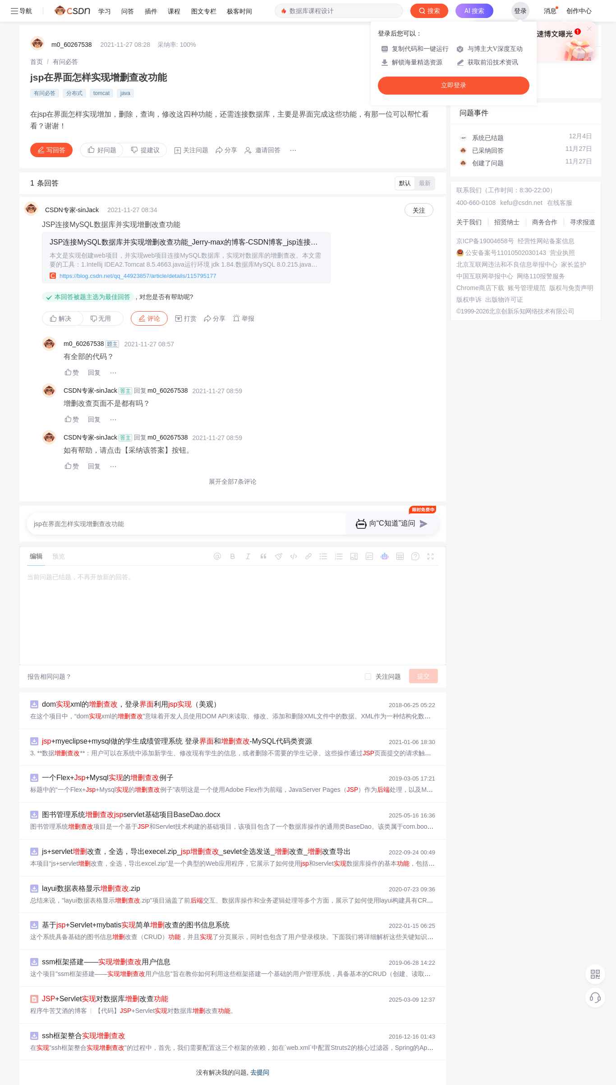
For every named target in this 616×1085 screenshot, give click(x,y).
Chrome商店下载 (480, 287)
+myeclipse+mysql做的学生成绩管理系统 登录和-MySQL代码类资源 (177, 741)
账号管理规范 (527, 287)
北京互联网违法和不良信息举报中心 (506, 264)
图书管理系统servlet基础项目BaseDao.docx (131, 814)
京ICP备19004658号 (485, 241)
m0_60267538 (71, 44)
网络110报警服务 (541, 276)
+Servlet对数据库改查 (105, 999)
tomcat (101, 93)
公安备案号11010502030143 (505, 252)
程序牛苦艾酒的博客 (58, 1010)
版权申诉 (469, 299)
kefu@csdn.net (521, 202)
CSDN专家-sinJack (72, 209)
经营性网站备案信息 (546, 241)
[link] (36, 61)
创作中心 (579, 10)
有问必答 (65, 61)
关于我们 (469, 222)
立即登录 (453, 85)
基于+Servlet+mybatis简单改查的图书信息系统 (136, 925)
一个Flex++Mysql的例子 (108, 777)
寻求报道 (582, 222)
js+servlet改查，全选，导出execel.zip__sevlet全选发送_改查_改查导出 (196, 851)
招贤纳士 (506, 222)
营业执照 (562, 252)
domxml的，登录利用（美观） (131, 704)
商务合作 (544, 222)
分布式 (74, 93)
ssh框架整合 (83, 1036)
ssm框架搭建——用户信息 (106, 962)
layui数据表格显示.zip (91, 888)
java (125, 93)
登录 (520, 10)
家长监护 (573, 264)
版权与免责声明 (571, 287)
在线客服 (559, 202)
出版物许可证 (504, 299)
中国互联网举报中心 (484, 276)
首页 (36, 61)
